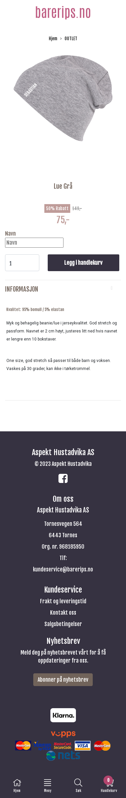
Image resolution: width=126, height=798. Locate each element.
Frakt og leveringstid (63, 601)
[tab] (63, 289)
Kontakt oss (63, 612)
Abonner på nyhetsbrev (63, 679)
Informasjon (21, 289)
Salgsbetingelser (63, 624)
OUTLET (68, 39)
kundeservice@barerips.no (63, 569)
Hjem (53, 38)
